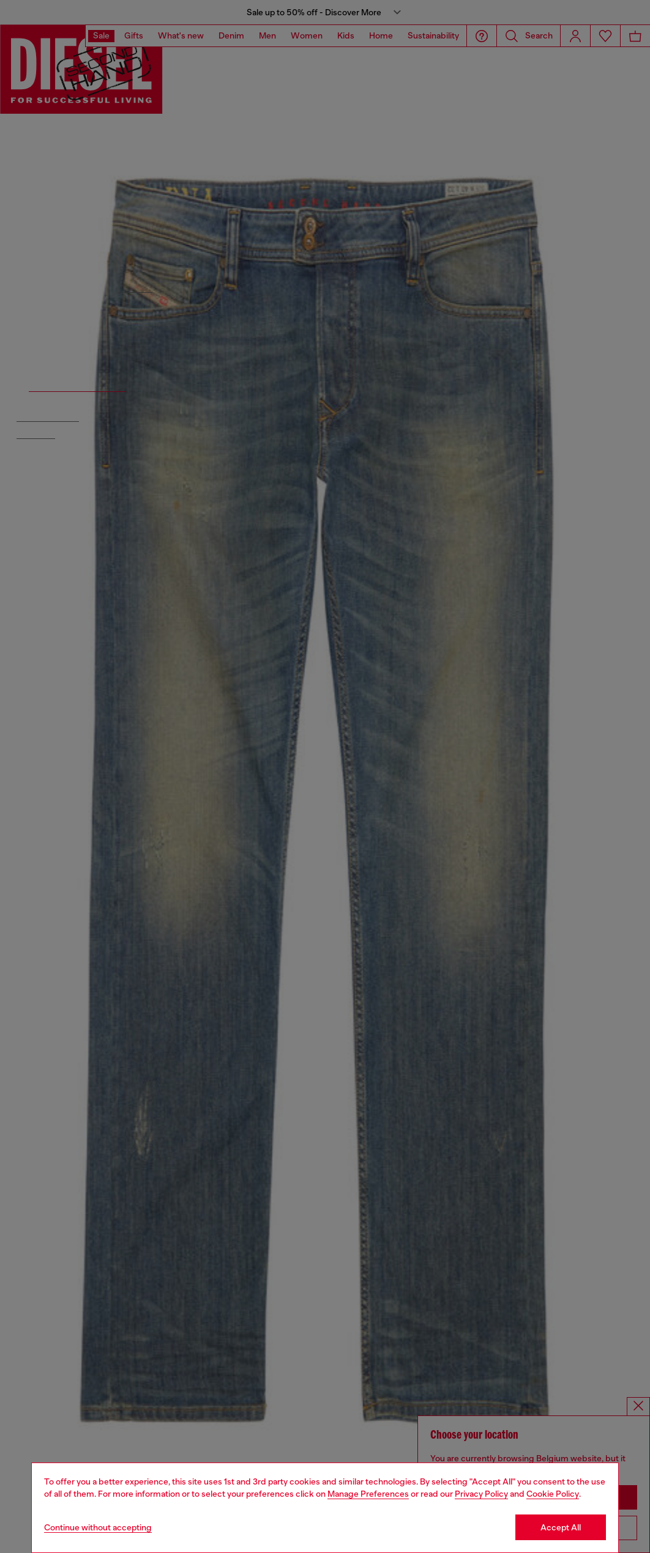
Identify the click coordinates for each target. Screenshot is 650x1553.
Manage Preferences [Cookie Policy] (368, 1494)
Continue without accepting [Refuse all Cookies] (98, 1527)
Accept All (560, 1527)
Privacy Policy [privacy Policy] (481, 1494)
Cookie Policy (552, 1494)
